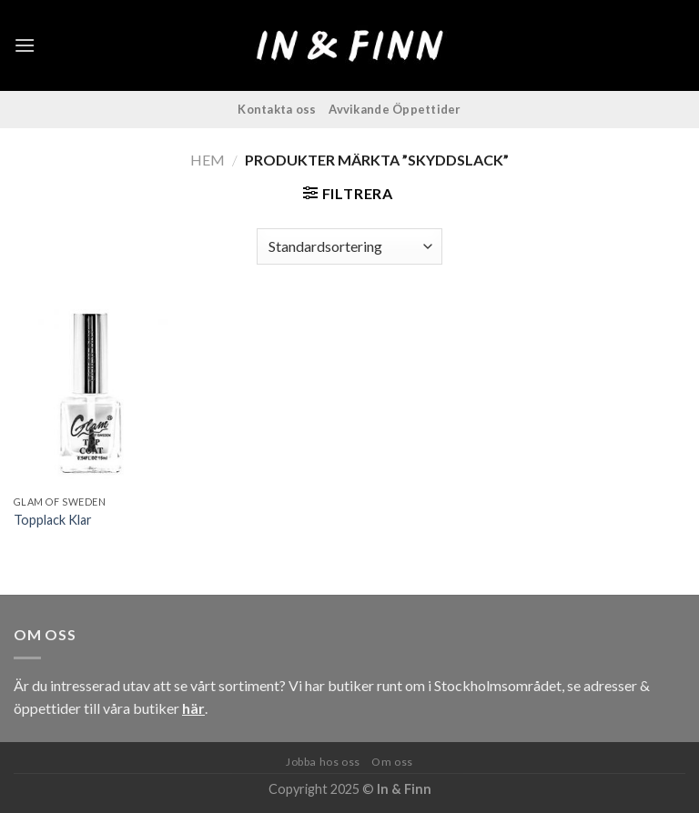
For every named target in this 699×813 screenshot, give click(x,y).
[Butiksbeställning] (349, 246)
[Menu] (24, 45)
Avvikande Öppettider (395, 109)
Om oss (392, 761)
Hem (207, 159)
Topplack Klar (53, 519)
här (193, 708)
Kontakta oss (277, 109)
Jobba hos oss (323, 761)
